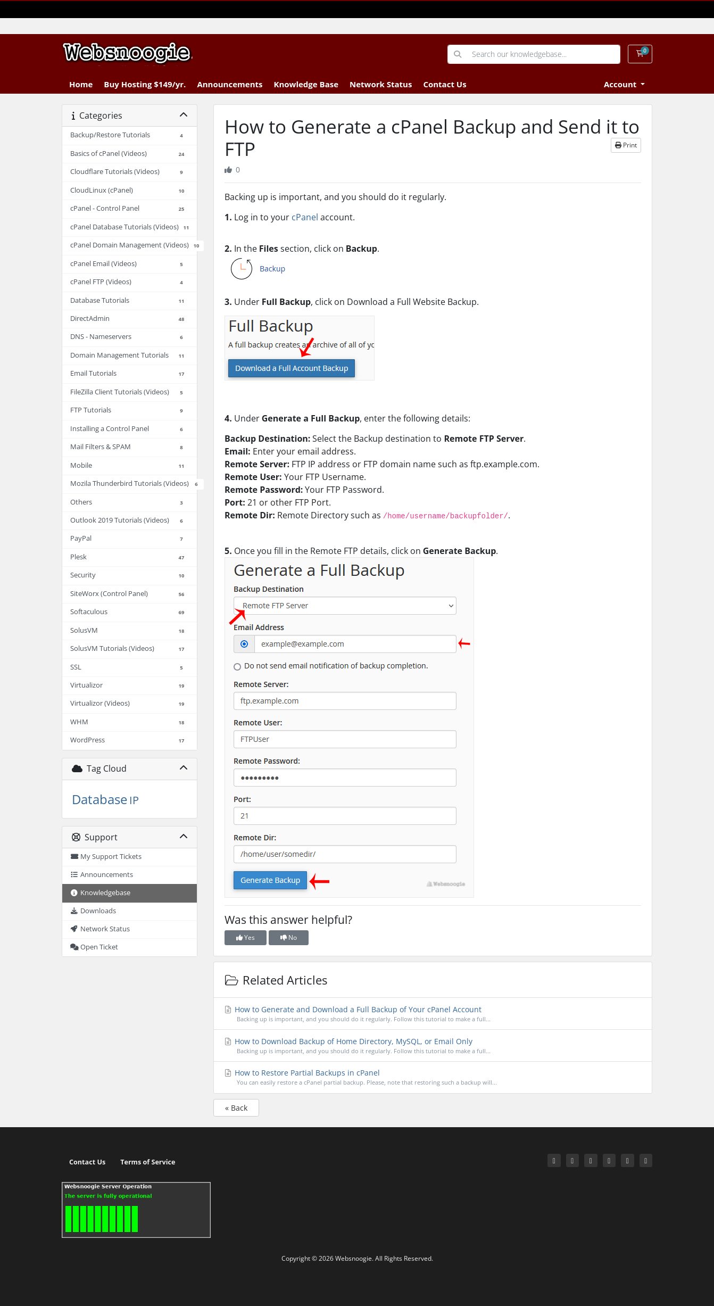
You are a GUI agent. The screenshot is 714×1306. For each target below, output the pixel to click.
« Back (236, 1108)
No (288, 937)
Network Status (381, 84)
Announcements (229, 84)
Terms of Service (147, 1162)
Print (626, 145)
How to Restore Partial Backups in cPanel (433, 1077)
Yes (245, 937)
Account (621, 84)
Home (81, 84)
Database (99, 799)
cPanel (305, 217)
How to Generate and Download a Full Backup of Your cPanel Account (433, 1014)
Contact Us (444, 84)
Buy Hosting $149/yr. (145, 84)
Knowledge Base (305, 84)
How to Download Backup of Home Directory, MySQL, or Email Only (433, 1046)
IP (134, 800)
